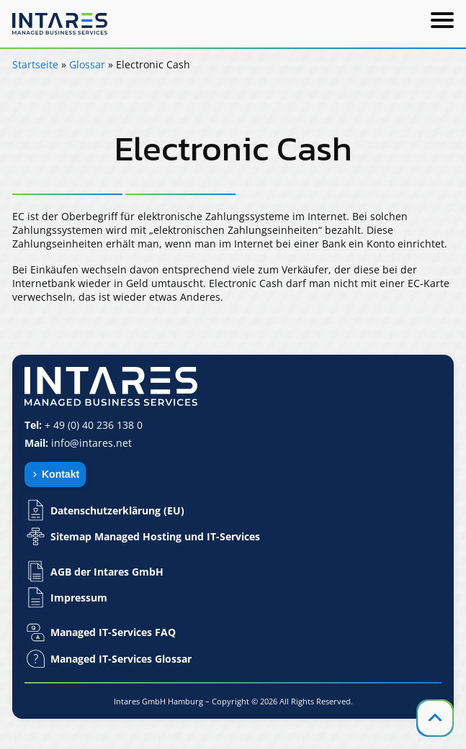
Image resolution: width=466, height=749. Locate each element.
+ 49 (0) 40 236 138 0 (94, 425)
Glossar (87, 64)
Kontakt (60, 474)
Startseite (35, 64)
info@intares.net (91, 443)
